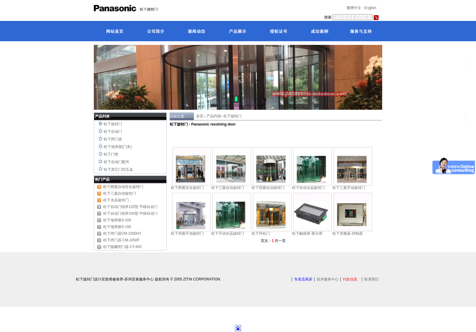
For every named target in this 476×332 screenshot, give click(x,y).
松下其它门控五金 (118, 169)
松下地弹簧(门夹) (118, 147)
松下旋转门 (113, 124)
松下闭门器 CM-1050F (121, 240)
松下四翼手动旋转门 (187, 233)
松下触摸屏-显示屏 (307, 233)
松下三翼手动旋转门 (348, 188)
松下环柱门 (261, 233)
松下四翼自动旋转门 (268, 188)
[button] (214, 105)
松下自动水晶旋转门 (308, 188)
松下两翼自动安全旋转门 (123, 187)
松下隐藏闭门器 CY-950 (122, 247)
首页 (198, 116)
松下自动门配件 (117, 162)
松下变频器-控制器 (347, 233)
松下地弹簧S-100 (117, 220)
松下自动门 (113, 131)
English (370, 8)
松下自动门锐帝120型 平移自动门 (130, 207)
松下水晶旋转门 (116, 200)
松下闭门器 (113, 139)
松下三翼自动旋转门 (119, 193)
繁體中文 (354, 8)
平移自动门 (148, 213)
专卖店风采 (303, 279)
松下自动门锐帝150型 (120, 213)
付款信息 (350, 279)
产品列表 (213, 116)
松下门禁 (111, 154)
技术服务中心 (327, 279)
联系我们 (371, 279)
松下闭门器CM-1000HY (122, 233)
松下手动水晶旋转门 (227, 233)
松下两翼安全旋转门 (187, 188)
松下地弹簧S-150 (117, 227)
